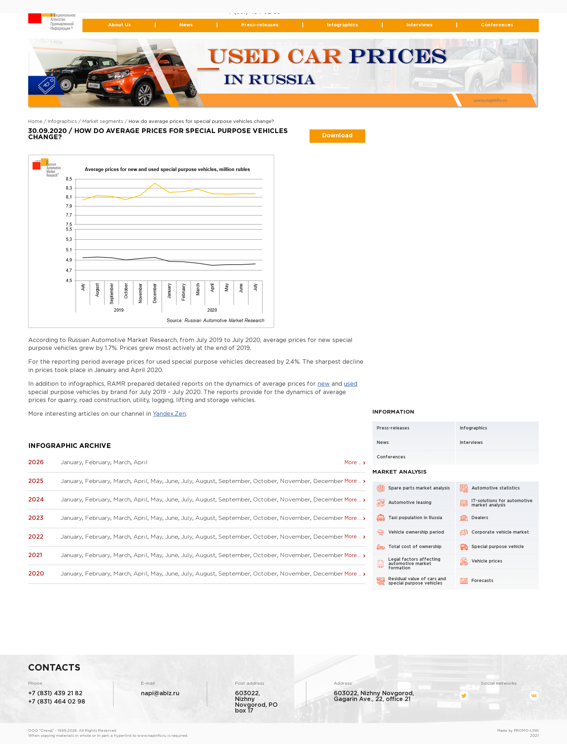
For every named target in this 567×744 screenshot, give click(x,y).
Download (337, 135)
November (295, 481)
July (186, 481)
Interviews (419, 25)
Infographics (342, 25)
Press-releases (259, 25)
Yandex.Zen (169, 414)
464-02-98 (265, 12)
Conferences (497, 25)
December (328, 481)
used (350, 384)
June (171, 481)
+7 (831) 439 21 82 (55, 693)
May (156, 481)
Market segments (102, 122)
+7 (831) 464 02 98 (56, 702)
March (122, 462)
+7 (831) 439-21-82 (251, 6)
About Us (119, 25)
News (186, 25)
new (323, 384)
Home (35, 122)
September (234, 481)
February (97, 462)
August (205, 481)
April (140, 462)
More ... (353, 463)
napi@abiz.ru (160, 693)
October (265, 481)
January (71, 462)
